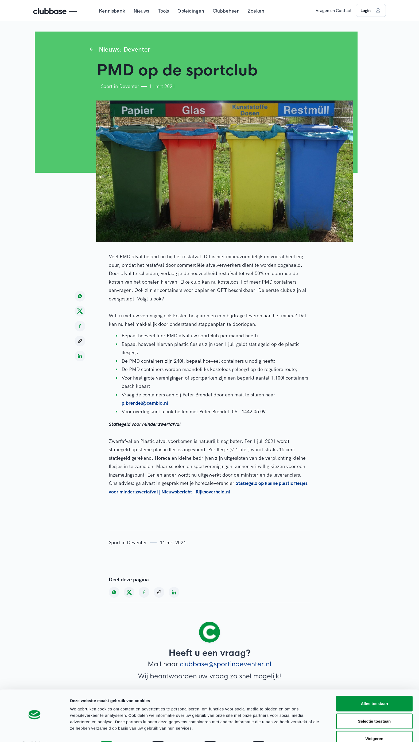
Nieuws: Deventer (124, 49)
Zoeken (255, 11)
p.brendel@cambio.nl (145, 403)
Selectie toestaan (374, 707)
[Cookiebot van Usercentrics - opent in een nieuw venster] (34, 732)
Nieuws (141, 11)
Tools (163, 11)
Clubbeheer (226, 11)
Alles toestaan (374, 689)
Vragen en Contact (334, 10)
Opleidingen (190, 11)
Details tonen (288, 731)
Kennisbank (112, 11)
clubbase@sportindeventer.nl (225, 664)
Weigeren (374, 724)
